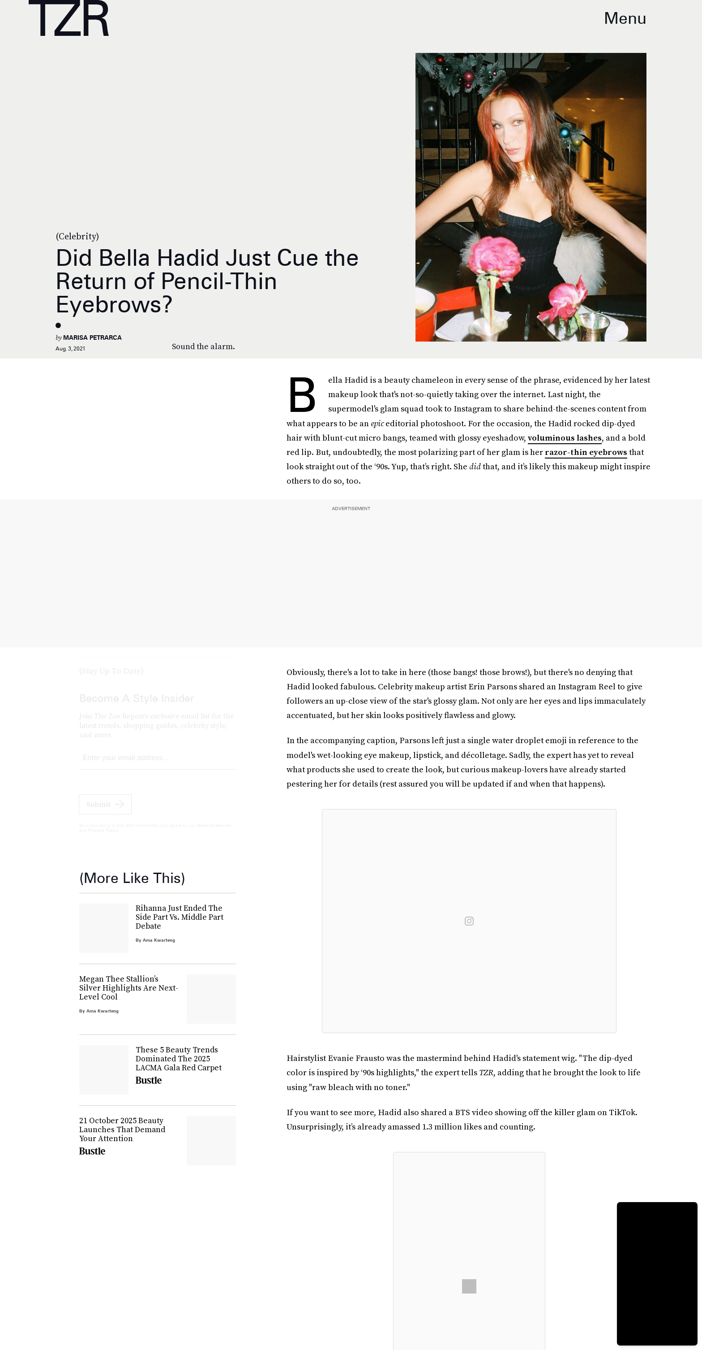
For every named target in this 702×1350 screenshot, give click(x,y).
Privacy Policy (103, 838)
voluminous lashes (565, 437)
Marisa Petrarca (92, 337)
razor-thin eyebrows (586, 452)
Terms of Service (214, 833)
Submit (98, 813)
